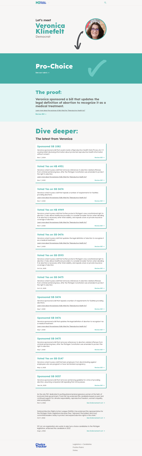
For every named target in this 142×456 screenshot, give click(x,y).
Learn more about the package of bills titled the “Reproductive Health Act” (60, 110)
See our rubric (41, 73)
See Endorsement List (95, 403)
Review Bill (40, 114)
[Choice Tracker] (52, 445)
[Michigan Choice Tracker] (41, 3)
